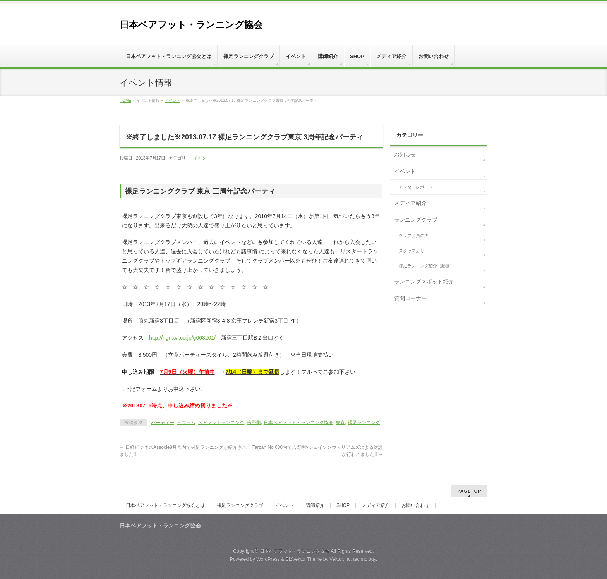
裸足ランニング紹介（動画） (426, 265)
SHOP (343, 505)
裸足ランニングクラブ (240, 505)
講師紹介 (315, 505)
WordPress (268, 559)
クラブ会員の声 (414, 235)
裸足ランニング (364, 422)
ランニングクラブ (415, 219)
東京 (340, 422)
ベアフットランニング (221, 422)
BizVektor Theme (304, 559)
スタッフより (411, 250)
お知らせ (405, 154)
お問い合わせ (415, 505)
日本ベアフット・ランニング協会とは (165, 505)
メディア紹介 (410, 203)
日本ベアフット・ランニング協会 (191, 24)
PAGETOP (469, 490)
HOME (125, 100)
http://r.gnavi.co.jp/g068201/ (182, 338)
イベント (172, 100)
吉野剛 (254, 422)
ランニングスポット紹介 (424, 281)
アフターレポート (416, 187)
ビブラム (186, 422)
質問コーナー (410, 298)
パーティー (162, 422)
